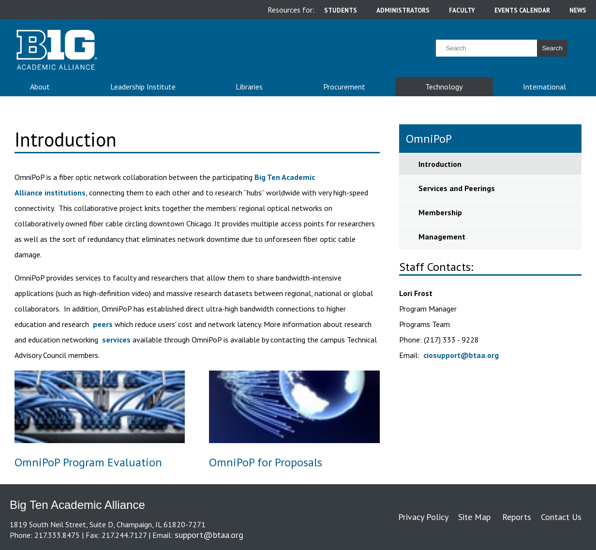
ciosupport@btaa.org (461, 355)
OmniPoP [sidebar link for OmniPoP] (429, 138)
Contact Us (561, 516)
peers (103, 324)
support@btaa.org (209, 534)
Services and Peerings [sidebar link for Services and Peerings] (456, 188)
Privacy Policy (423, 516)
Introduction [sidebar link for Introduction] (440, 164)
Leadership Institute (143, 86)
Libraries (249, 86)
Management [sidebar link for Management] (441, 236)
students (340, 10)
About (40, 86)
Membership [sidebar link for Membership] (440, 212)
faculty (462, 10)
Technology (443, 86)
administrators (403, 10)
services (116, 339)
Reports (516, 516)
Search (552, 48)
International (544, 86)
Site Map (474, 516)
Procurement (344, 86)
